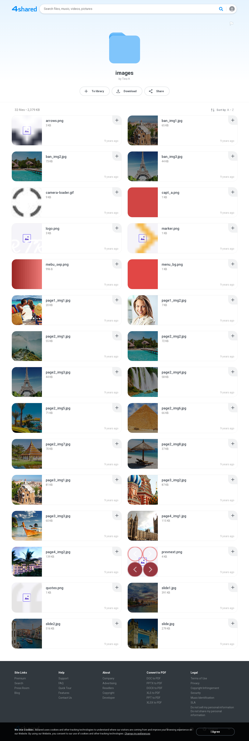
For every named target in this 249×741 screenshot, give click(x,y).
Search (18, 683)
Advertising (109, 683)
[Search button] (221, 9)
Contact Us (65, 697)
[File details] (27, 130)
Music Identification (202, 697)
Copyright (108, 692)
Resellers (108, 688)
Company (108, 678)
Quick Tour (65, 688)
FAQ (61, 683)
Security (196, 692)
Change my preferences (137, 733)
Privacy (195, 683)
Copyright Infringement (205, 688)
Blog (17, 692)
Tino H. (126, 78)
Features (64, 692)
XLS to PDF (153, 692)
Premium (20, 678)
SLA (193, 702)
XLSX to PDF (154, 702)
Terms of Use (199, 678)
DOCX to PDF (154, 688)
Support (63, 678)
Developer (109, 697)
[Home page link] (24, 9)
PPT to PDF (153, 697)
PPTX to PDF (154, 683)
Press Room (21, 688)
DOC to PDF (154, 678)
